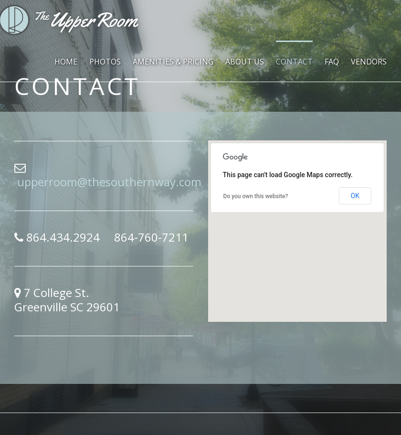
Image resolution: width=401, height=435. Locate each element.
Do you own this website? (255, 196)
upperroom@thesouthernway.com (109, 182)
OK (355, 196)
